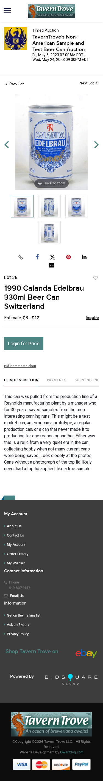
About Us (14, 526)
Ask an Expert (18, 625)
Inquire (92, 318)
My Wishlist (16, 563)
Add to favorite (95, 278)
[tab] (21, 382)
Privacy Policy (18, 634)
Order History (18, 554)
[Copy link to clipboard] (20, 257)
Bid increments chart (20, 366)
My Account (16, 545)
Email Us (17, 596)
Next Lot (88, 83)
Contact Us (15, 535)
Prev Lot (14, 84)
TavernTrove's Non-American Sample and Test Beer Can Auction (58, 43)
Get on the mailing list (23, 615)
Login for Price (24, 343)
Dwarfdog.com (71, 752)
